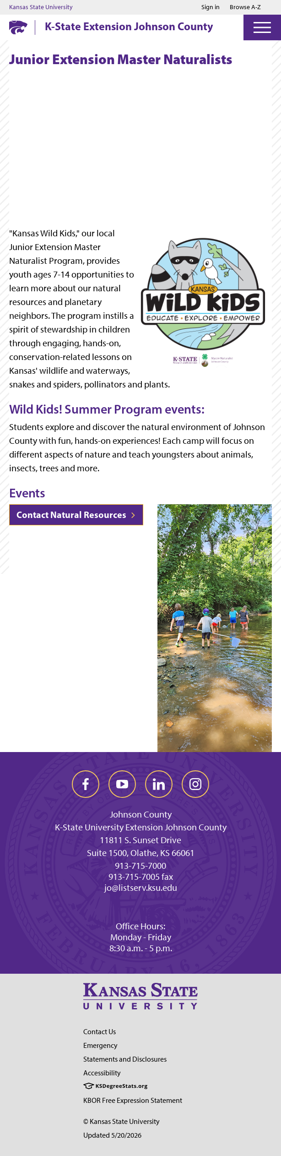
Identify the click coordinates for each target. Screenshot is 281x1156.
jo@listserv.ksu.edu (140, 887)
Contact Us (99, 1031)
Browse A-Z (245, 7)
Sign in (210, 7)
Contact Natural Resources (76, 514)
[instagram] (195, 784)
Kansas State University (41, 7)
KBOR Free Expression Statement (132, 1100)
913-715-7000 (140, 865)
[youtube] (122, 784)
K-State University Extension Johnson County (141, 827)
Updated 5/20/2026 (112, 1135)
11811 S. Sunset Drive (140, 839)
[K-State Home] (18, 27)
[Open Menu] (262, 27)
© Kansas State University (121, 1121)
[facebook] (85, 784)
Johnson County (141, 814)
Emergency (100, 1045)
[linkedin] (159, 784)
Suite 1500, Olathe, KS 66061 (141, 852)
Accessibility (102, 1073)
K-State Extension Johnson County (129, 26)
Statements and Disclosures (125, 1059)
